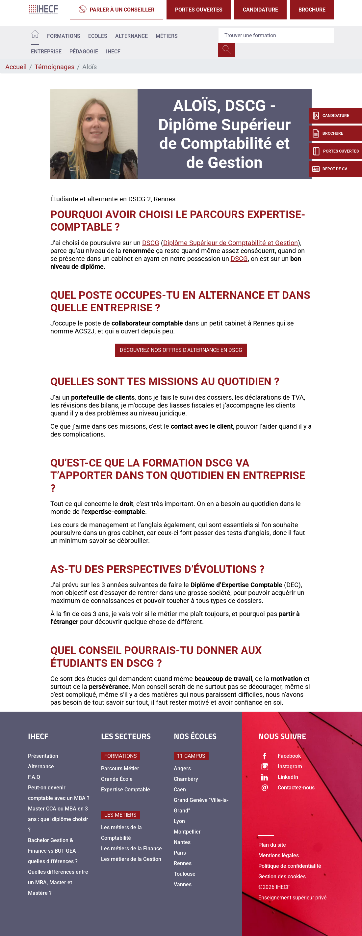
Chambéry (186, 779)
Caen (180, 789)
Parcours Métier (120, 768)
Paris (180, 853)
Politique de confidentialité (289, 866)
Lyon (179, 821)
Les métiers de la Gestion (131, 859)
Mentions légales (278, 855)
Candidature (260, 10)
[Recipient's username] (276, 35)
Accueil (16, 67)
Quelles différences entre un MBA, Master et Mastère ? (58, 882)
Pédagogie (83, 51)
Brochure (311, 10)
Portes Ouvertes (198, 10)
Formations (63, 36)
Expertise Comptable (125, 789)
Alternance (131, 36)
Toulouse (184, 874)
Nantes (182, 842)
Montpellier (187, 832)
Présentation (43, 756)
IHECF (113, 51)
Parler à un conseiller (116, 9)
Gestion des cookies (282, 876)
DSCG (150, 243)
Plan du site (272, 845)
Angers (182, 768)
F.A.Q (34, 777)
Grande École (117, 779)
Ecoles (97, 36)
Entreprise (46, 51)
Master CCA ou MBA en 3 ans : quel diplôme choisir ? (58, 819)
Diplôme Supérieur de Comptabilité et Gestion (230, 243)
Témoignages (54, 67)
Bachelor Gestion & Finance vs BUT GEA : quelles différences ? (53, 851)
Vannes (183, 884)
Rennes (183, 863)
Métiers (167, 36)
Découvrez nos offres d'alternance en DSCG (181, 350)
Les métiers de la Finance (131, 848)
